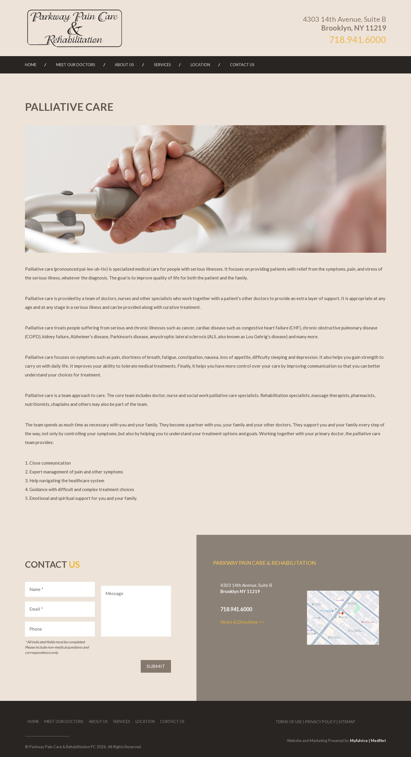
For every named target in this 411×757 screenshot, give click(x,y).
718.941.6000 (357, 39)
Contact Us (242, 64)
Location (200, 64)
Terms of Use (289, 721)
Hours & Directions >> (242, 621)
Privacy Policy (320, 721)
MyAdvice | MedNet (368, 740)
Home (30, 64)
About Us (124, 64)
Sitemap (347, 721)
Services (162, 64)
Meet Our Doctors (75, 64)
